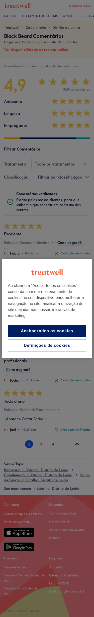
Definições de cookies (47, 346)
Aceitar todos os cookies (47, 331)
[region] (46, 308)
